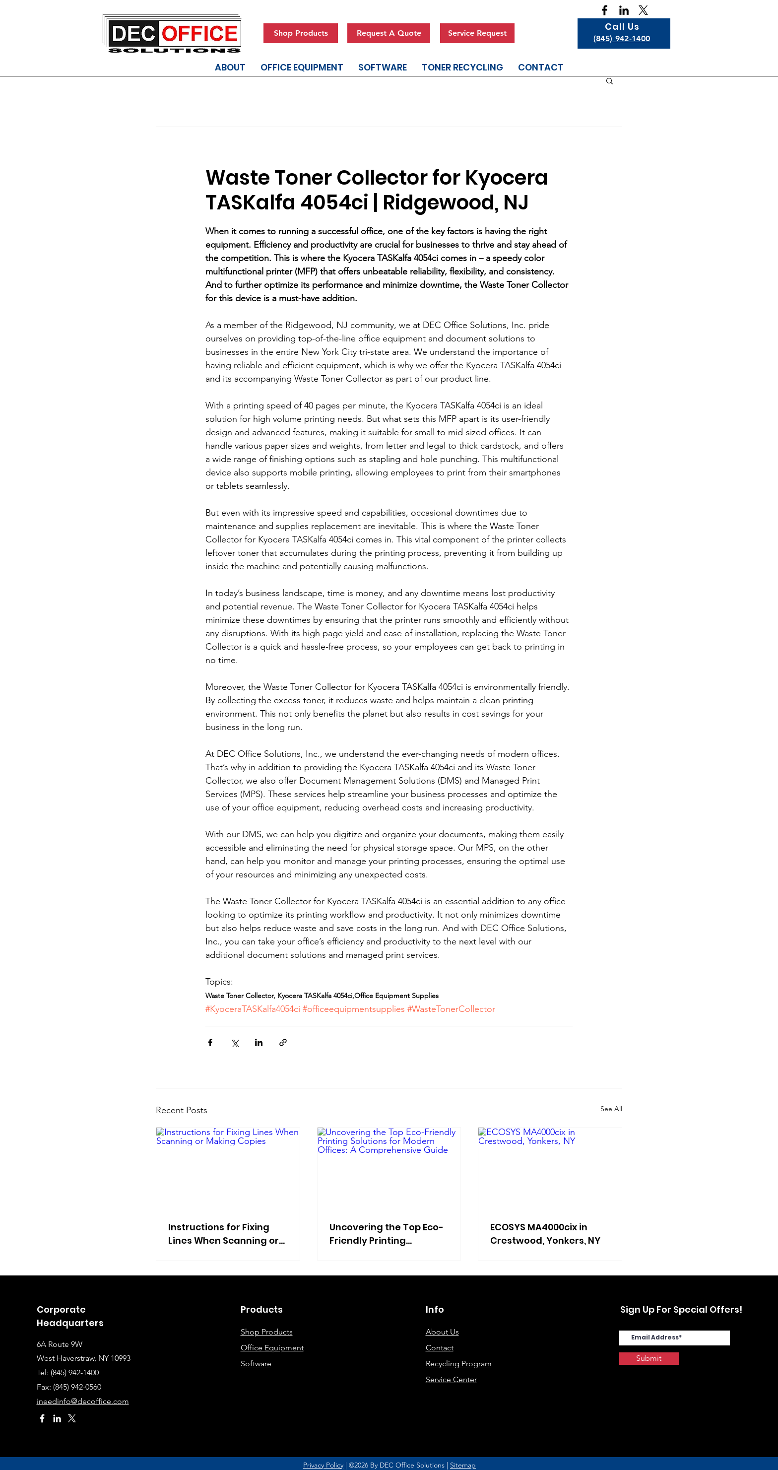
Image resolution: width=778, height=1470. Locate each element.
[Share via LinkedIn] (258, 1042)
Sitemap (463, 1465)
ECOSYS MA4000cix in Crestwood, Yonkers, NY (545, 1234)
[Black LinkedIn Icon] (624, 10)
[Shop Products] (300, 33)
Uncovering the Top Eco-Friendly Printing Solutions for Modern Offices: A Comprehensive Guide (386, 1234)
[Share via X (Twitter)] (234, 1042)
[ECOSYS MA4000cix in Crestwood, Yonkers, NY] (550, 1168)
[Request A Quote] (388, 33)
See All (611, 1108)
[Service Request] (477, 33)
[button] (609, 80)
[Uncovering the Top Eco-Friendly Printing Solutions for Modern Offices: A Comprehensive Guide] (389, 1168)
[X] (643, 10)
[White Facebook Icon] (42, 1418)
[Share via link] (283, 1042)
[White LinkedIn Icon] (57, 1418)
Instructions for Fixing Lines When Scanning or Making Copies (223, 1234)
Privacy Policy (323, 1465)
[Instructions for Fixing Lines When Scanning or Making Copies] (228, 1168)
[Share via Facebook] (210, 1042)
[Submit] (649, 1358)
